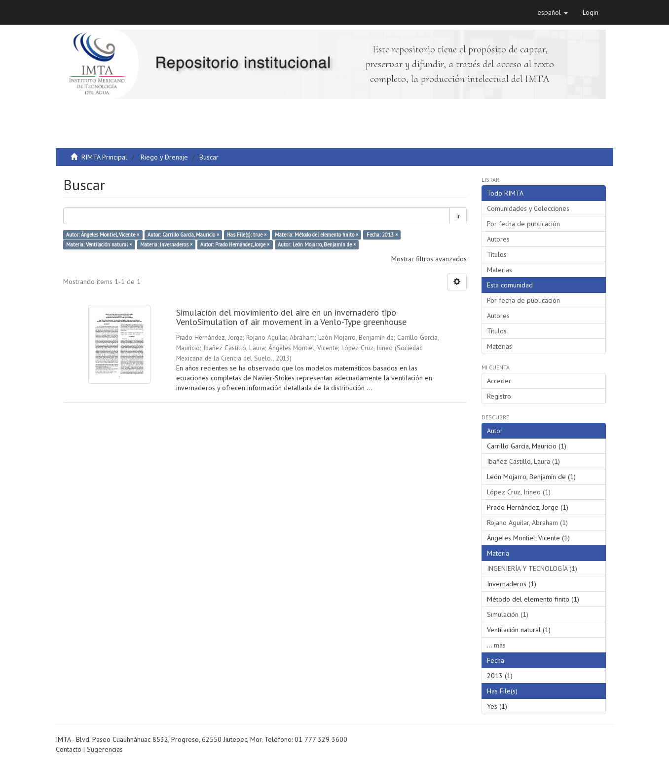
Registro (499, 396)
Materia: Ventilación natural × (99, 244)
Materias (499, 269)
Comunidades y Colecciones (528, 208)
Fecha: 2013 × (382, 234)
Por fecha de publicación (523, 223)
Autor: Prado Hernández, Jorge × (234, 244)
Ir (458, 215)
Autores (498, 239)
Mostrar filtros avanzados (429, 258)
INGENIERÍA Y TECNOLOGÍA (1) (532, 568)
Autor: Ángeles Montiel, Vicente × (102, 234)
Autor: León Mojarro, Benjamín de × (317, 244)
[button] (552, 12)
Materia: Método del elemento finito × (316, 234)
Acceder (499, 380)
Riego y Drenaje (164, 157)
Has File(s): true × (246, 234)
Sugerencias (105, 749)
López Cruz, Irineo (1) (519, 491)
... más (496, 645)
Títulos (497, 254)
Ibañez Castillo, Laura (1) (523, 461)
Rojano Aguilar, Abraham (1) (527, 522)
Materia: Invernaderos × (166, 244)
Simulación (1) (507, 614)
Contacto (68, 749)
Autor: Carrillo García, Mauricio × (183, 234)
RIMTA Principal (104, 157)
